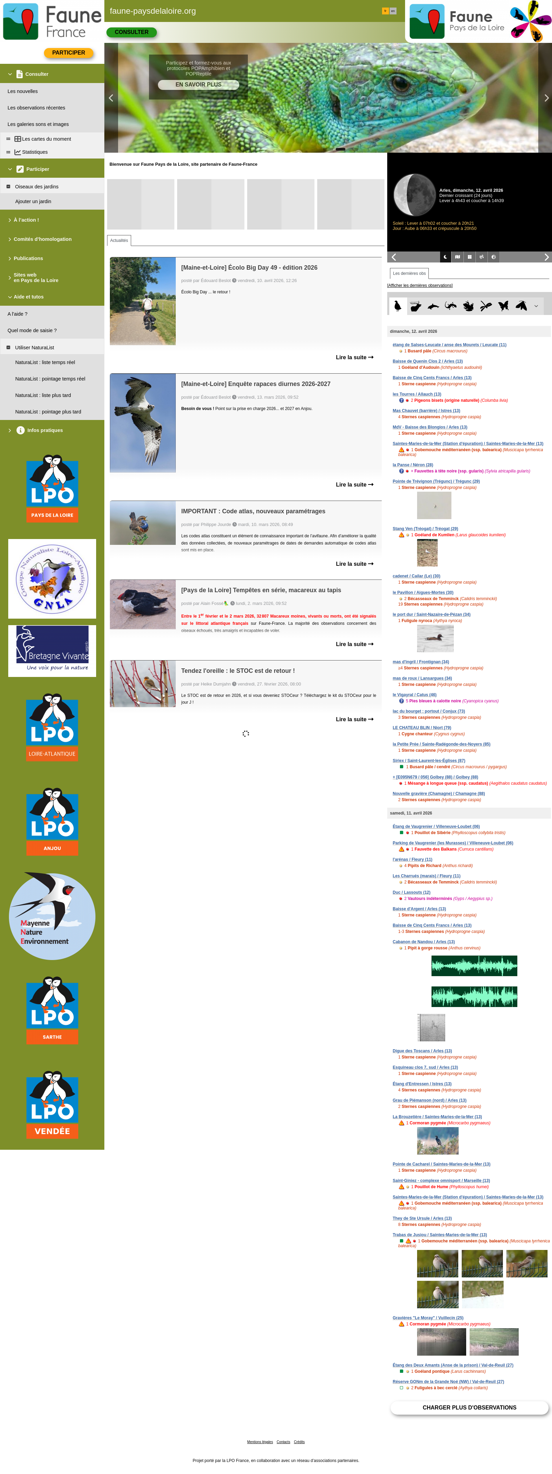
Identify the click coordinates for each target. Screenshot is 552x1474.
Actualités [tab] (119, 240)
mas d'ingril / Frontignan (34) (421, 661)
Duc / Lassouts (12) (411, 892)
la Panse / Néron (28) (413, 465)
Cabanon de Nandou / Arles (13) (424, 941)
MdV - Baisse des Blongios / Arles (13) (430, 427)
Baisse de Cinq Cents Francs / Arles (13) (432, 377)
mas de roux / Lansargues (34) (422, 678)
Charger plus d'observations (469, 1408)
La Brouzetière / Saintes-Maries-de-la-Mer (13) (437, 1116)
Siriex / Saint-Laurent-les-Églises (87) (429, 760)
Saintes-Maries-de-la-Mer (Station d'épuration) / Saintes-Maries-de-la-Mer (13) (468, 443)
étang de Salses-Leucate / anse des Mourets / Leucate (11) (449, 344)
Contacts (283, 1442)
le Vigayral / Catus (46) (415, 694)
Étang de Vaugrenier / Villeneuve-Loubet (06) (436, 826)
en (393, 11)
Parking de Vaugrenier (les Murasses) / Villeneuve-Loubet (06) (453, 843)
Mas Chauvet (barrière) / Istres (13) (426, 410)
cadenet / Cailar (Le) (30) (416, 576)
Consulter (131, 32)
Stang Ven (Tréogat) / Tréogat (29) (425, 528)
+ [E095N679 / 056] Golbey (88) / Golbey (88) (435, 777)
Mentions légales (260, 1442)
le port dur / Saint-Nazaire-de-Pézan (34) (432, 614)
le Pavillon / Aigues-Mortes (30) (423, 592)
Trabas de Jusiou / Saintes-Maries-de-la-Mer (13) (440, 1234)
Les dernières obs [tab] (409, 273)
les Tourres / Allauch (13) (417, 394)
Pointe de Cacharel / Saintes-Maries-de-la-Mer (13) (442, 1164)
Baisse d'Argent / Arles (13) (419, 908)
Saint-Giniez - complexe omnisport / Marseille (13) (441, 1180)
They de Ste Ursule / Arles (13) (422, 1218)
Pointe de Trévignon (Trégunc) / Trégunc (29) (436, 481)
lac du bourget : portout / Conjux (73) (429, 711)
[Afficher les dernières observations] (420, 285)
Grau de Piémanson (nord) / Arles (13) (430, 1100)
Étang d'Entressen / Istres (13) (422, 1083)
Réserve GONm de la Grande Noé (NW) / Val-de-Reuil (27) (448, 1381)
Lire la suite (354, 357)
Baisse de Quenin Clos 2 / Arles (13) (428, 361)
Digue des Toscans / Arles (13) (422, 1051)
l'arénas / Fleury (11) (413, 859)
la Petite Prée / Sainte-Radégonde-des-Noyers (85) (442, 744)
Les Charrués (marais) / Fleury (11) (426, 876)
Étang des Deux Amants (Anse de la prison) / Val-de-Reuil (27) (453, 1365)
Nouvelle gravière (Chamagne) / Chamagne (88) (439, 793)
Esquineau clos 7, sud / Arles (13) (425, 1067)
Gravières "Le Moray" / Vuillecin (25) (428, 1317)
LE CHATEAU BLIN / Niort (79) (422, 727)
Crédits (299, 1442)
